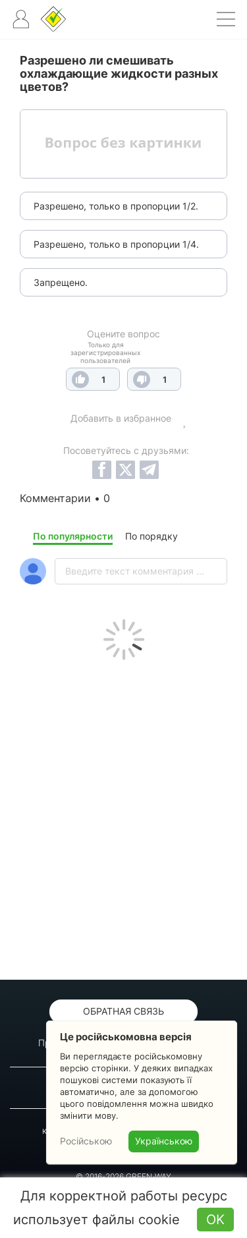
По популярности (73, 536)
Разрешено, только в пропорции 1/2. (116, 205)
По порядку (151, 536)
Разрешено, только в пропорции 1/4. (116, 244)
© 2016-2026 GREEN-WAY (123, 1176)
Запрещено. (61, 282)
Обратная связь (123, 1011)
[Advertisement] (123, 816)
